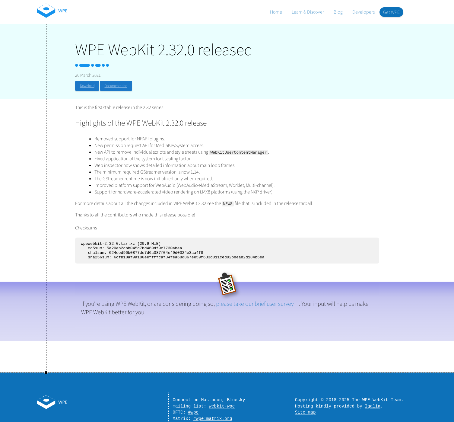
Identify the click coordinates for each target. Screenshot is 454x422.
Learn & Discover (308, 12)
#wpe (193, 411)
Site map (305, 411)
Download (87, 85)
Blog (338, 12)
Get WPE (391, 12)
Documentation (116, 85)
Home (276, 12)
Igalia (372, 404)
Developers (363, 12)
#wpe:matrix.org (212, 418)
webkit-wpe (222, 404)
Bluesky (236, 397)
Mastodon (211, 397)
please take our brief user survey (255, 307)
